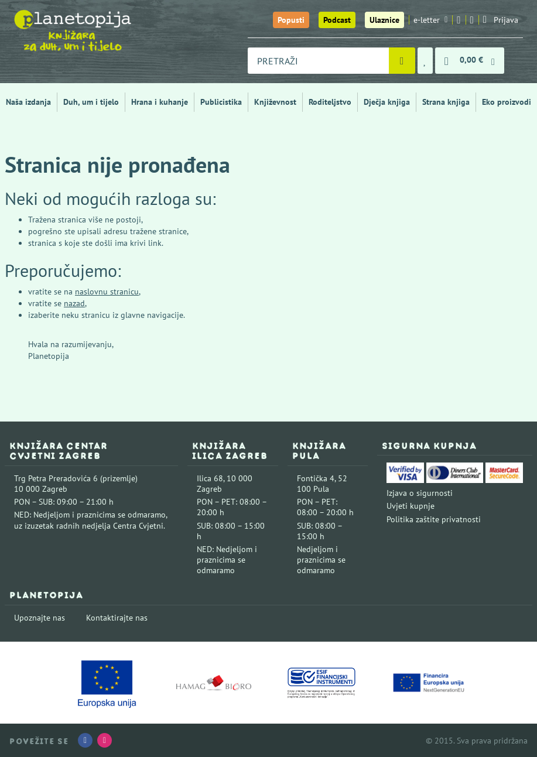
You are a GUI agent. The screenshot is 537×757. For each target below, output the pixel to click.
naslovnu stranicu (107, 291)
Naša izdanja (28, 102)
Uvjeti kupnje (410, 506)
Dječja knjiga (387, 102)
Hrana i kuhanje (159, 102)
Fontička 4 (315, 478)
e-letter (430, 20)
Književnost (275, 102)
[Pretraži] (402, 60)
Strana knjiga (446, 102)
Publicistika (221, 102)
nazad (74, 303)
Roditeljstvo (330, 102)
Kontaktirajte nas (117, 617)
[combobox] (318, 60)
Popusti (291, 20)
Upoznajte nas (39, 617)
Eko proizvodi (506, 102)
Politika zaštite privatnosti (433, 519)
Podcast (337, 20)
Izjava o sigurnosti (419, 493)
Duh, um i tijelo (91, 102)
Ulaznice (384, 20)
